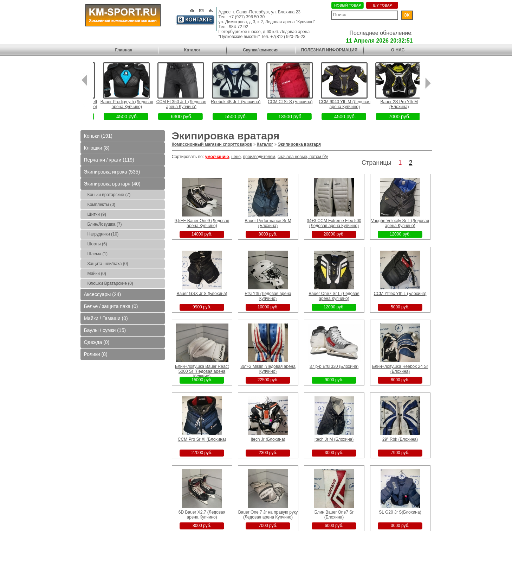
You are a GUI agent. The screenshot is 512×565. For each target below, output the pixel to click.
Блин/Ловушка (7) (105, 224)
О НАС (397, 50)
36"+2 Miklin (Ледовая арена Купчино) (268, 369)
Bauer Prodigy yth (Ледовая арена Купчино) (145, 104)
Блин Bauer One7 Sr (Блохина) (334, 515)
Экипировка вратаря (299, 144)
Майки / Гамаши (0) (106, 318)
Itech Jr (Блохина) (268, 439)
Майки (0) (97, 273)
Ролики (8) (96, 354)
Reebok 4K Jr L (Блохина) (254, 101)
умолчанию (217, 156)
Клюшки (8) (97, 148)
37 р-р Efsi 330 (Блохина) (334, 366)
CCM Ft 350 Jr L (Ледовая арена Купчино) (200, 104)
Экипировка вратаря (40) (112, 184)
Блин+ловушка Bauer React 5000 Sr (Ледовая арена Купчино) (202, 371)
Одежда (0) (97, 342)
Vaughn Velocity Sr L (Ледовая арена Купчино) (400, 223)
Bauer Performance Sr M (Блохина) (268, 223)
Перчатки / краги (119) (109, 160)
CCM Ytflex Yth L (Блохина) (400, 293)
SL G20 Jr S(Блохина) (400, 512)
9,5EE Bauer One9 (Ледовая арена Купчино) (202, 223)
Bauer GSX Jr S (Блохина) (201, 293)
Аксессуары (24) (102, 294)
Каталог (192, 50)
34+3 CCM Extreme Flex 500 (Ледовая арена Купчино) (334, 223)
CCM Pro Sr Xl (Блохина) (202, 439)
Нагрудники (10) (103, 234)
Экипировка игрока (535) (112, 172)
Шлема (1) (98, 253)
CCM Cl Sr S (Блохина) (309, 101)
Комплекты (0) (102, 204)
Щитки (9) (97, 214)
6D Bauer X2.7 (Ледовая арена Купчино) (202, 515)
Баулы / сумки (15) (105, 330)
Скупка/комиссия (261, 50)
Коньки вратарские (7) (109, 194)
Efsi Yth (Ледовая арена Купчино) (268, 296)
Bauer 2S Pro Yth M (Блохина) (418, 104)
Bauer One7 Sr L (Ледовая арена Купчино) (334, 296)
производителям (259, 156)
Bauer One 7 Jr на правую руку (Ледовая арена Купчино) (268, 515)
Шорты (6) (97, 243)
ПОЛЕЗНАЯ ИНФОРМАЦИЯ (329, 50)
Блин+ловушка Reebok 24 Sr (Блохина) (400, 369)
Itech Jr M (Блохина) (334, 439)
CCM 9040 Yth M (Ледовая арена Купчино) (364, 104)
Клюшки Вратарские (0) (110, 283)
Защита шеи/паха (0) (108, 263)
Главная (123, 50)
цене (236, 156)
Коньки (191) (98, 136)
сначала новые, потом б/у (303, 156)
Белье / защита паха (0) (111, 306)
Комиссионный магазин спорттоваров (212, 144)
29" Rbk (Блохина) (400, 439)
